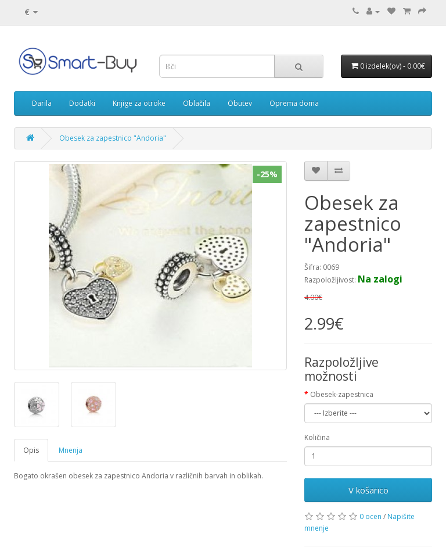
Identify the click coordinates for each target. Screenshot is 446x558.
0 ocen (370, 516)
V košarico (368, 490)
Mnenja (70, 450)
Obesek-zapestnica (341, 394)
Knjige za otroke (139, 103)
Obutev (240, 103)
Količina (317, 437)
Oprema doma (294, 103)
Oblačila (196, 103)
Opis (31, 450)
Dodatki (82, 103)
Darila (42, 103)
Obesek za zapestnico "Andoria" (112, 138)
